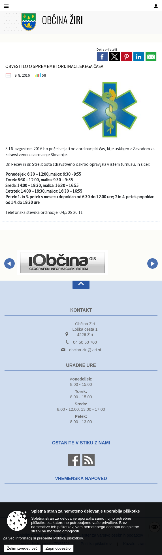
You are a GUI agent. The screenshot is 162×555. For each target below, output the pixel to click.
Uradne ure (81, 365)
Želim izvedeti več (22, 548)
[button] (9, 263)
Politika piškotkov (68, 538)
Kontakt (81, 310)
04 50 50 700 (85, 342)
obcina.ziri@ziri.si (85, 350)
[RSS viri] (88, 464)
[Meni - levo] (6, 6)
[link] (102, 56)
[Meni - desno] (155, 6)
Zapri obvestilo (58, 548)
